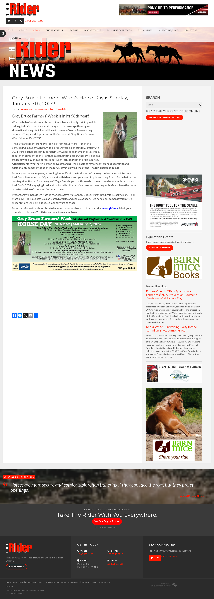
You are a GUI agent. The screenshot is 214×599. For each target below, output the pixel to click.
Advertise (191, 30)
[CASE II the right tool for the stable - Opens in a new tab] (174, 202)
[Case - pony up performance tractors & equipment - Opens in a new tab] (163, 9)
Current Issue (55, 30)
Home (9, 30)
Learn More (16, 567)
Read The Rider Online (164, 117)
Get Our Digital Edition (107, 521)
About (23, 30)
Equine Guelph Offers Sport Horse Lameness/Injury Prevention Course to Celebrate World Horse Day (171, 295)
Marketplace (92, 30)
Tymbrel (20, 593)
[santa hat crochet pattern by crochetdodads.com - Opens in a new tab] (174, 373)
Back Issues (145, 30)
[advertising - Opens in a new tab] (174, 424)
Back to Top (10, 586)
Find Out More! (159, 247)
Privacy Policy (104, 582)
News (36, 30)
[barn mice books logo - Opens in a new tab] (174, 267)
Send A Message (115, 563)
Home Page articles (41, 109)
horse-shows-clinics (58, 109)
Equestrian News (26, 109)
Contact (17, 38)
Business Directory (119, 30)
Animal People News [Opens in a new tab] (191, 496)
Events (74, 30)
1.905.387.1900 (34, 20)
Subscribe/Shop (168, 30)
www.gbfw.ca (110, 208)
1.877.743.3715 (115, 554)
